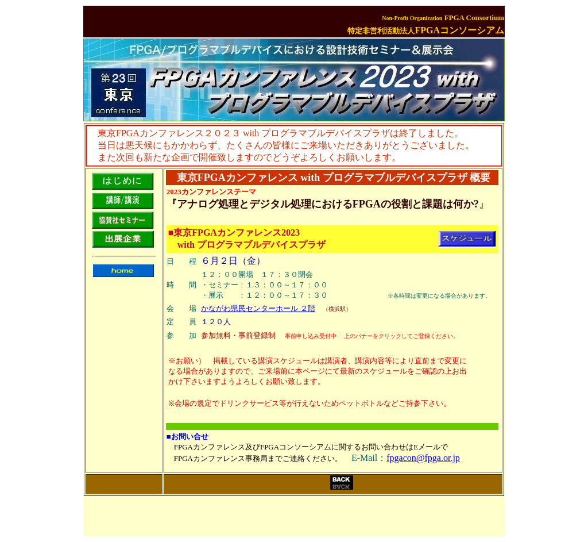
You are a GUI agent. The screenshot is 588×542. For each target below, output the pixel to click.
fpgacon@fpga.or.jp (423, 458)
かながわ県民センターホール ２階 (258, 308)
